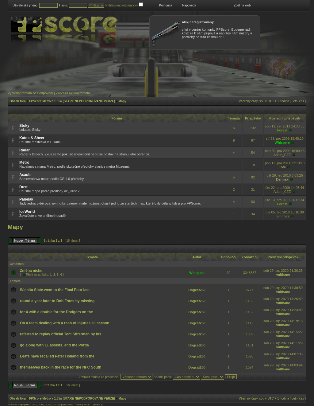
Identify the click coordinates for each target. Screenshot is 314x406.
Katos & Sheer (31, 138)
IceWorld (27, 211)
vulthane (283, 274)
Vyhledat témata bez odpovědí (30, 93)
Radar (24, 150)
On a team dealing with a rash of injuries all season (64, 323)
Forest (282, 130)
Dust (23, 187)
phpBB (25, 404)
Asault (25, 175)
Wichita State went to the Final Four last (55, 290)
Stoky (24, 125)
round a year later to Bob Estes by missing (57, 301)
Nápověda (189, 5)
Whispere (282, 142)
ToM (282, 167)
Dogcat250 (196, 290)
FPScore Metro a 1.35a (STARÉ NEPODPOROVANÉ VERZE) (72, 101)
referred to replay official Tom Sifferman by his (60, 334)
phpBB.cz (98, 404)
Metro (24, 162)
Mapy (122, 101)
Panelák (26, 199)
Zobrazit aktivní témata (73, 93)
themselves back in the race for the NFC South (60, 367)
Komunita (165, 5)
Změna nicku (31, 270)
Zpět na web (242, 5)
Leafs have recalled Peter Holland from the (57, 356)
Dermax (282, 179)
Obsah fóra (18, 101)
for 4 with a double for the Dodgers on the (56, 312)
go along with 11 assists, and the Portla (54, 345)
